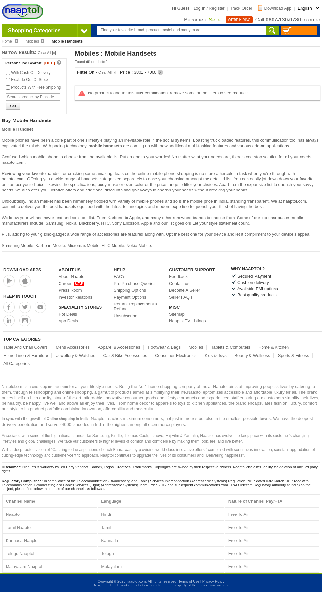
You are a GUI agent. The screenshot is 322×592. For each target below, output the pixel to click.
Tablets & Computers (230, 347)
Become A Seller (184, 290)
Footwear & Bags (164, 347)
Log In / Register (209, 8)
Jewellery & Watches (75, 355)
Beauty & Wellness (252, 355)
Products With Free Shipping (33, 87)
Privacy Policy (213, 581)
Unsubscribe (125, 315)
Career (71, 283)
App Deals (68, 320)
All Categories (16, 363)
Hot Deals (68, 314)
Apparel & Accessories (119, 347)
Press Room (70, 290)
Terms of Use (188, 581)
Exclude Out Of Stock (27, 80)
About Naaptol (72, 276)
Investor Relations (75, 297)
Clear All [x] (47, 53)
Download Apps (22, 269)
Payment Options (130, 297)
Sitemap (177, 314)
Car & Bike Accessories (125, 355)
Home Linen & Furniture (25, 355)
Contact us (179, 283)
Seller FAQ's (181, 297)
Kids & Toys (216, 355)
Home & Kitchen (273, 347)
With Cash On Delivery (28, 72)
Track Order (241, 8)
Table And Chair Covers (25, 347)
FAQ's (119, 276)
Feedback (178, 276)
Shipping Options (130, 290)
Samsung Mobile (17, 245)
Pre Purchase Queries (134, 283)
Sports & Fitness (293, 355)
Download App (275, 8)
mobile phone (45, 156)
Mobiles (35, 41)
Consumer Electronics (175, 355)
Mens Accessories (73, 347)
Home (10, 41)
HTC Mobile (113, 245)
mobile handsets (105, 145)
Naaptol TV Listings (187, 320)
